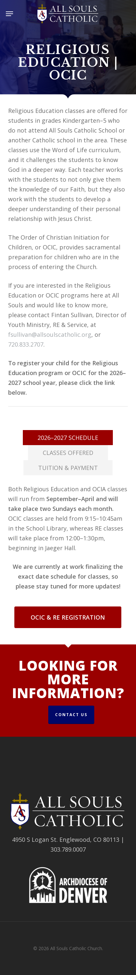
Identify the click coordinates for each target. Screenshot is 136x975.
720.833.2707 (25, 344)
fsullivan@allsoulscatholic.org (49, 334)
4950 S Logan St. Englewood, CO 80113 (65, 839)
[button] (9, 13)
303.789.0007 (68, 849)
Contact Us (71, 714)
